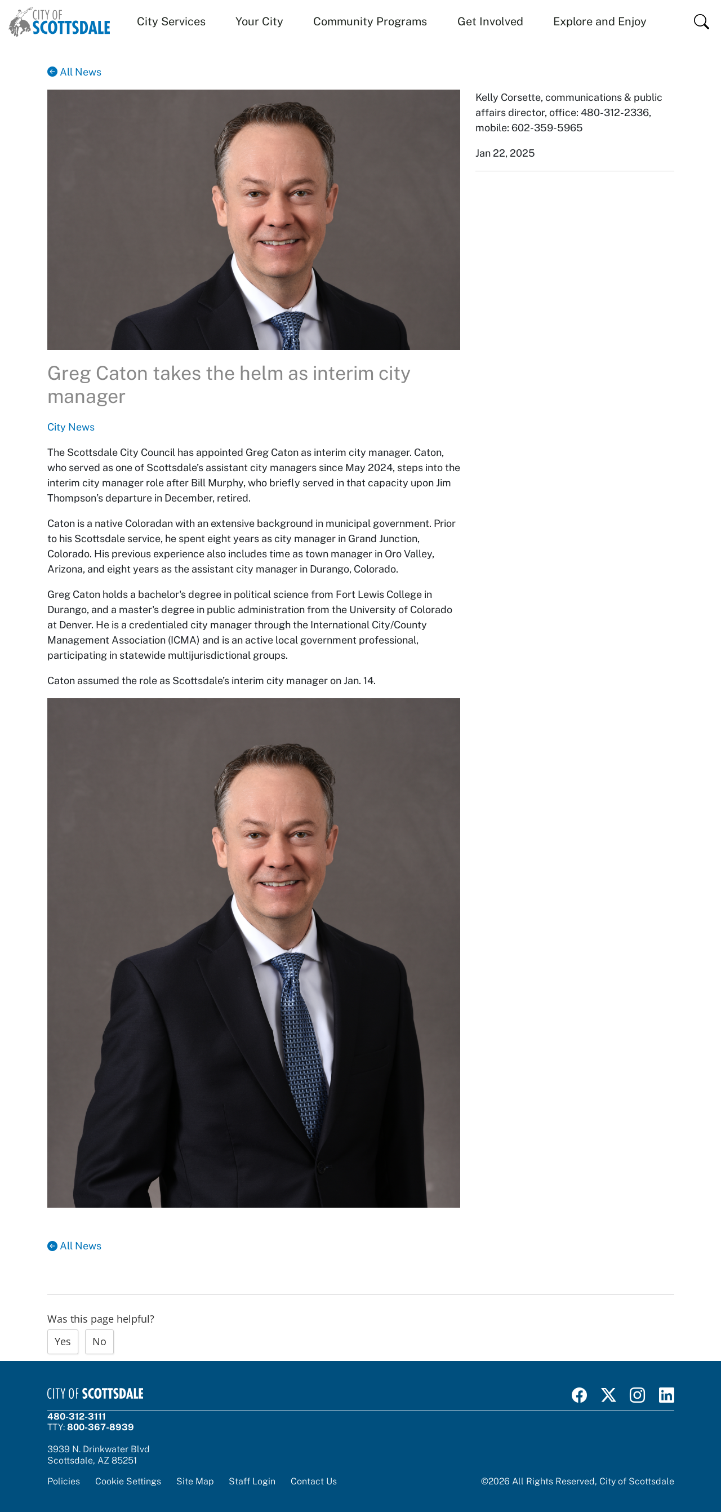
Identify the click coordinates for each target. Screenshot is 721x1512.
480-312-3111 (76, 1416)
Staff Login (252, 1481)
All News (74, 72)
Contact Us (314, 1481)
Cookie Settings (128, 1481)
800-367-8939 (100, 1427)
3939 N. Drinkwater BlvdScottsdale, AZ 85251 (98, 1454)
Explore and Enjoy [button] (600, 21)
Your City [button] (259, 21)
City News (71, 427)
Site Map (194, 1481)
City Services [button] (171, 21)
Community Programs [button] (370, 21)
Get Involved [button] (490, 21)
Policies (63, 1481)
